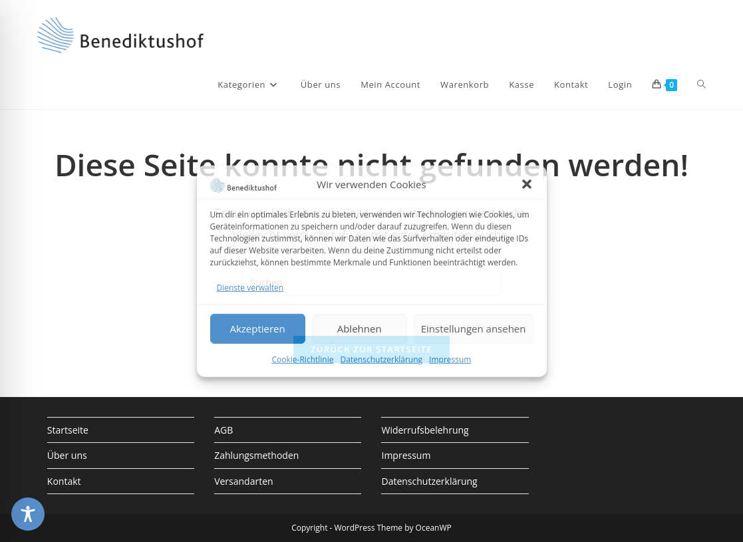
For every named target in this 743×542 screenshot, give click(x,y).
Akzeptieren (257, 328)
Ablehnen (359, 328)
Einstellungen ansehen (473, 328)
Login (620, 84)
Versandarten (243, 481)
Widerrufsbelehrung (424, 430)
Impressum (450, 359)
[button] (526, 184)
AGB (223, 430)
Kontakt (64, 481)
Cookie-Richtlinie (303, 359)
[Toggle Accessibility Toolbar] (28, 514)
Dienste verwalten (250, 287)
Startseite (67, 430)
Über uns (67, 455)
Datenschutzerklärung (381, 359)
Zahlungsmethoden (256, 455)
